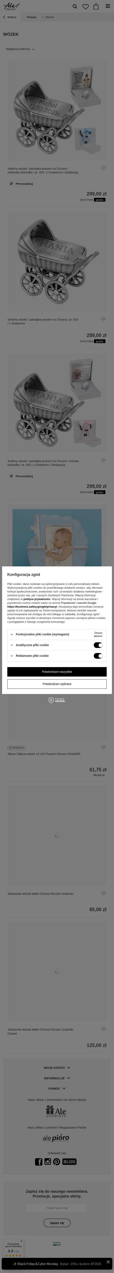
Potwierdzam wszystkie (57, 671)
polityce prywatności (36, 599)
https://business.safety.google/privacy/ (32, 606)
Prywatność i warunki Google (79, 602)
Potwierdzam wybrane (57, 684)
